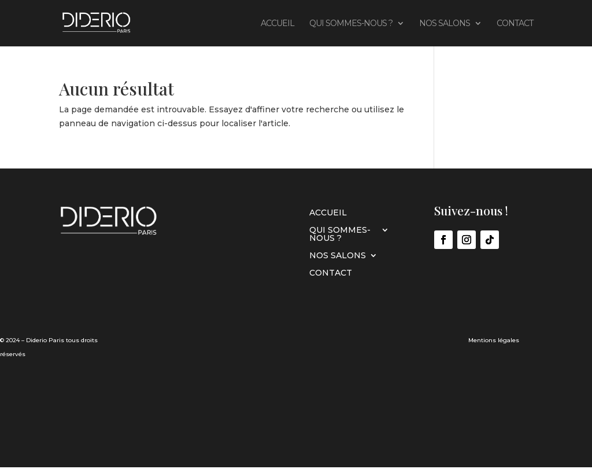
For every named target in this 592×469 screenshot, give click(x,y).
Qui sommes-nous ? (351, 23)
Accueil (277, 23)
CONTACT (515, 23)
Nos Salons (444, 23)
